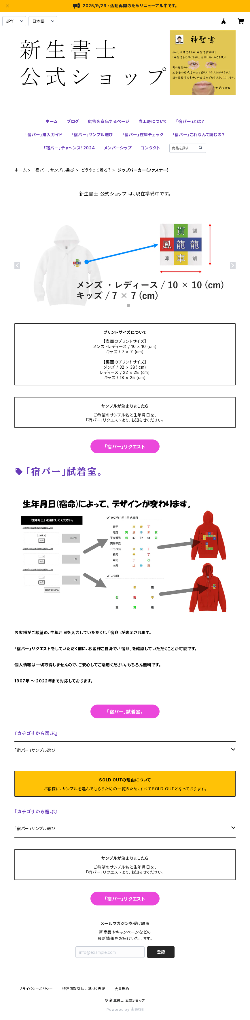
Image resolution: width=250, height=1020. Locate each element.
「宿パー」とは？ (190, 121)
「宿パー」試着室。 (125, 712)
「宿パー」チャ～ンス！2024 (69, 147)
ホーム (52, 121)
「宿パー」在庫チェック (143, 134)
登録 (161, 951)
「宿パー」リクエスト (125, 447)
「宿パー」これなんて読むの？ (199, 134)
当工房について (153, 121)
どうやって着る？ (96, 170)
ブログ (73, 121)
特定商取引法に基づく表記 (83, 989)
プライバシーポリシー (36, 989)
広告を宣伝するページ (108, 121)
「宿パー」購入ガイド (43, 134)
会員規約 (122, 989)
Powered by (125, 1009)
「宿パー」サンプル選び (92, 134)
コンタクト (150, 147)
